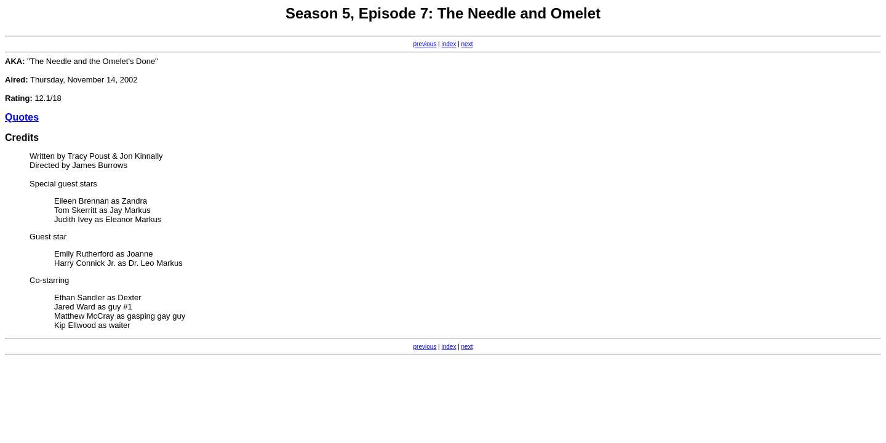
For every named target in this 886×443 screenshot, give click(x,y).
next (467, 44)
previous (425, 44)
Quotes (22, 117)
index (449, 44)
